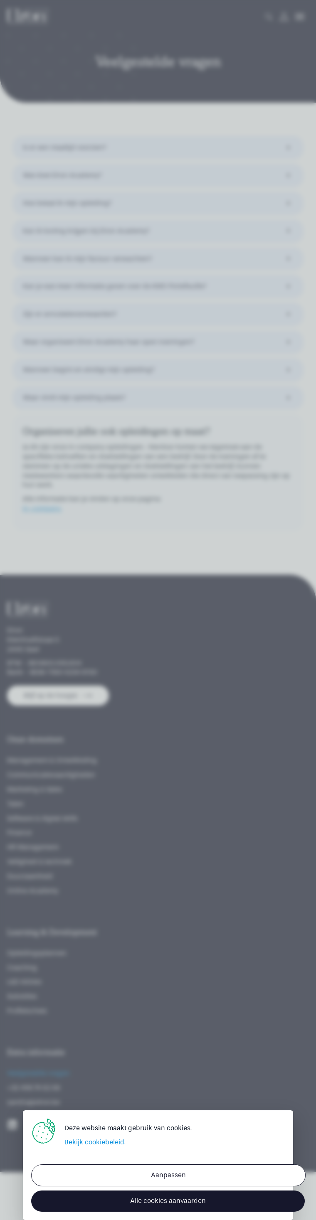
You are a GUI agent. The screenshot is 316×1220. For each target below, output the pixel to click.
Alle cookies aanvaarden (168, 1201)
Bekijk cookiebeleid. (95, 1142)
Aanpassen (168, 1175)
